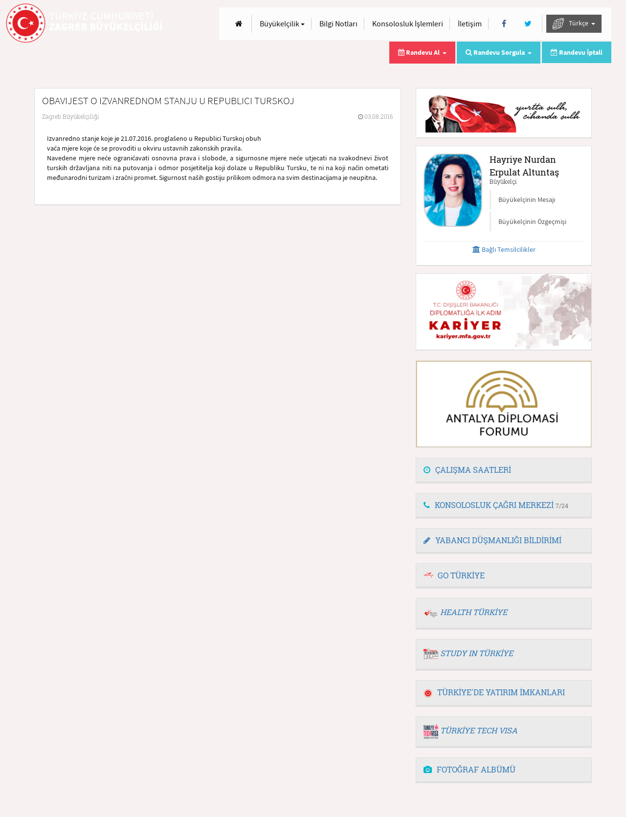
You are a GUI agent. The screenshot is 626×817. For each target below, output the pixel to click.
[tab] (503, 470)
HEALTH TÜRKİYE (473, 612)
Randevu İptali (577, 52)
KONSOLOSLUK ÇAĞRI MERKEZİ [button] (496, 505)
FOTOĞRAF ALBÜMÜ (469, 769)
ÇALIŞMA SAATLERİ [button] (467, 469)
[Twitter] (527, 24)
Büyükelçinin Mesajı (526, 199)
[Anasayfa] (239, 24)
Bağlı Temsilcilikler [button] (504, 249)
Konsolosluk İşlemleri (407, 23)
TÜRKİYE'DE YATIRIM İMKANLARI (494, 692)
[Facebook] (503, 24)
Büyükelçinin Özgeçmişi (532, 221)
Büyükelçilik (282, 23)
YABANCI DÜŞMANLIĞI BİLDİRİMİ (492, 540)
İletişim (470, 23)
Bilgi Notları (338, 23)
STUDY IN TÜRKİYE (476, 653)
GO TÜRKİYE (461, 575)
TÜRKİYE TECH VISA (478, 730)
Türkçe (574, 23)
